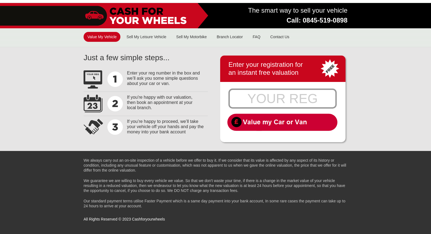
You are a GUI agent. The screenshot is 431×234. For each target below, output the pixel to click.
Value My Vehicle (102, 37)
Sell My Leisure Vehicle (146, 37)
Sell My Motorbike (191, 37)
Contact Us (279, 37)
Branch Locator (230, 37)
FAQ (256, 37)
